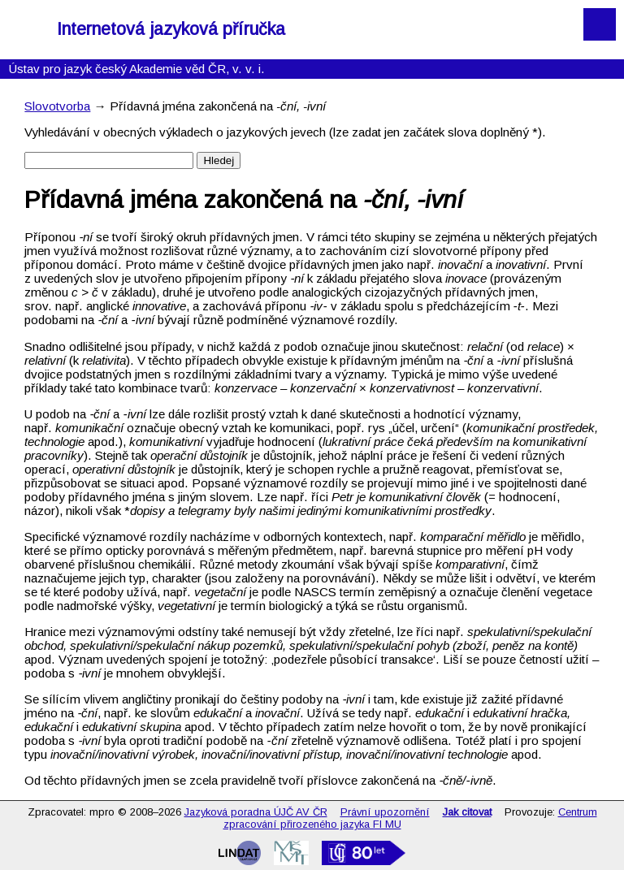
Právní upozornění (385, 812)
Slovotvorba (57, 106)
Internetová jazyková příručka (171, 29)
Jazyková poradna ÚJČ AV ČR (255, 812)
